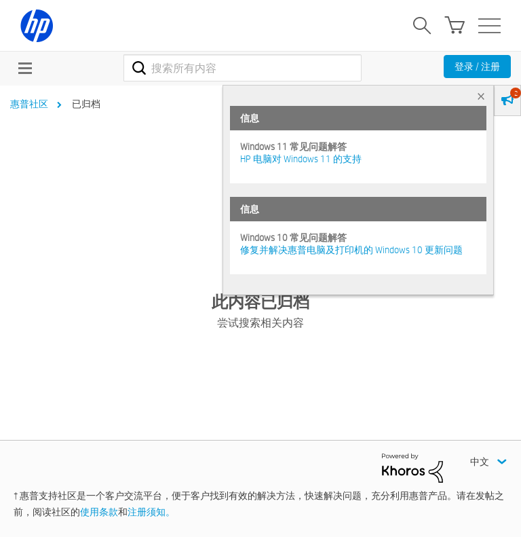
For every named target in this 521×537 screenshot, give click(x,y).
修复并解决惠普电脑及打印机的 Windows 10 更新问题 (351, 250)
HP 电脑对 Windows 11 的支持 (301, 159)
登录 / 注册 (477, 66)
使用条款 (99, 512)
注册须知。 (151, 512)
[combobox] (242, 67)
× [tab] (481, 96)
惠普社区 (29, 104)
